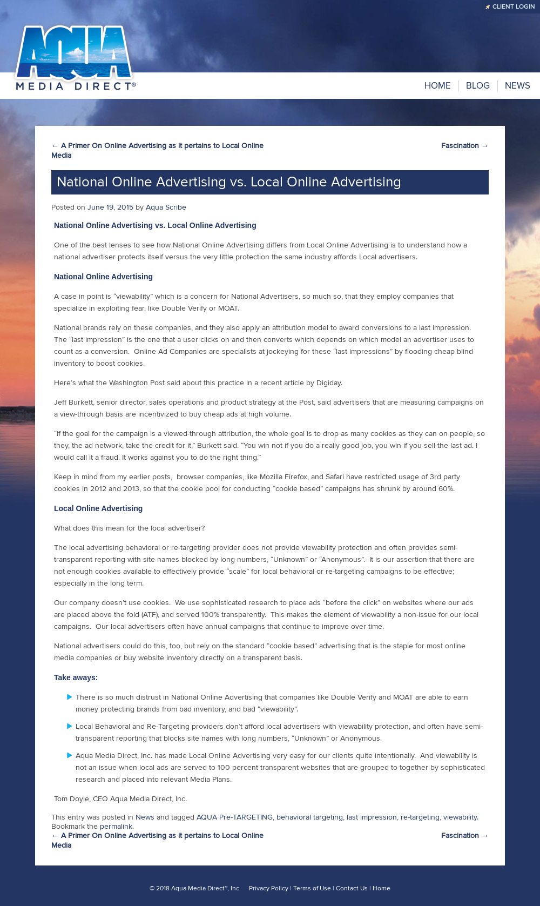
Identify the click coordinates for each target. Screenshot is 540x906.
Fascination (465, 145)
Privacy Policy (268, 888)
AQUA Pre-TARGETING (235, 817)
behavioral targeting (309, 817)
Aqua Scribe (166, 207)
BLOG (478, 85)
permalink (116, 826)
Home (437, 85)
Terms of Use (312, 888)
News (145, 817)
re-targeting (420, 817)
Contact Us (352, 888)
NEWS (517, 85)
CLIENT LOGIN (513, 7)
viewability (460, 817)
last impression (372, 817)
